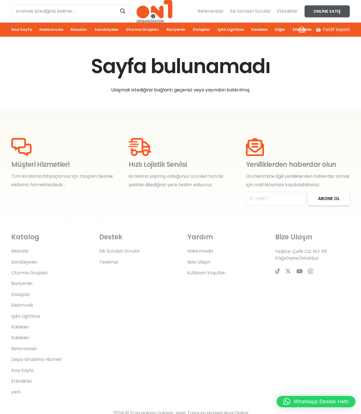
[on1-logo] (154, 11)
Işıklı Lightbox (25, 316)
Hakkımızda (200, 251)
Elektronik (22, 305)
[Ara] (122, 11)
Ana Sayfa (22, 370)
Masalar (20, 251)
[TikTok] (277, 271)
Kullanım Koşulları (206, 273)
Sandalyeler (24, 262)
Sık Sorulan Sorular (250, 11)
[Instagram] (310, 271)
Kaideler (20, 327)
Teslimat (108, 262)
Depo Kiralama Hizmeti (36, 359)
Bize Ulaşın (198, 262)
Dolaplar (20, 294)
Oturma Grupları (29, 273)
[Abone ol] (329, 198)
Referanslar (211, 11)
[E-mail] (276, 198)
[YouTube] (299, 271)
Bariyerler (22, 283)
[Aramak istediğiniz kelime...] (70, 11)
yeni (15, 392)
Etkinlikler (287, 11)
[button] (316, 401)
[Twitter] (288, 271)
